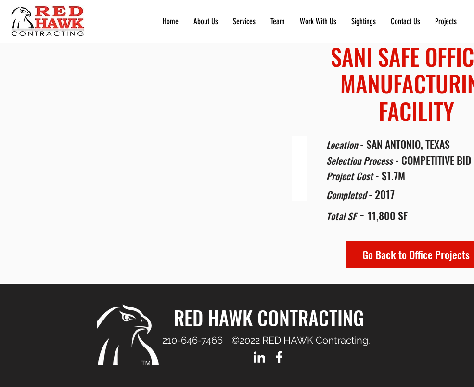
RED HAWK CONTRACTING (269, 317)
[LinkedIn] (259, 357)
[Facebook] (279, 357)
